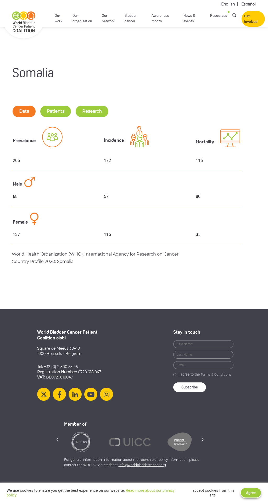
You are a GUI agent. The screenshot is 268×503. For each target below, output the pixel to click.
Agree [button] (251, 493)
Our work (58, 18)
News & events (189, 18)
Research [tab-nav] (92, 111)
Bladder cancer (131, 18)
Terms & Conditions (216, 374)
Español (248, 4)
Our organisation (82, 18)
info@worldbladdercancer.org (142, 465)
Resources (218, 16)
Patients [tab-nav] (55, 111)
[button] (57, 439)
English (228, 4)
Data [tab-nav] (24, 111)
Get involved (251, 19)
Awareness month (160, 18)
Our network (108, 18)
